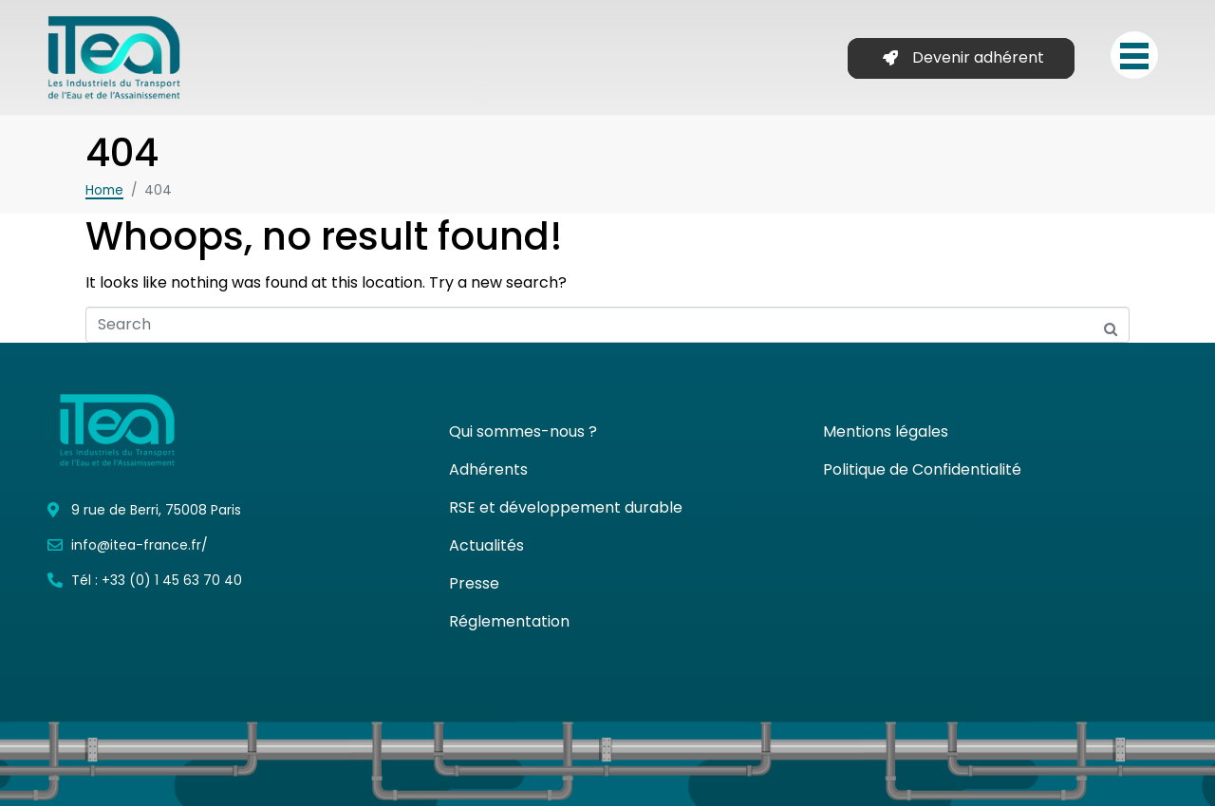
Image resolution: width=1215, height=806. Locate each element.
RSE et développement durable (565, 507)
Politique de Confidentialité (922, 469)
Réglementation (509, 621)
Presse (474, 583)
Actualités (486, 545)
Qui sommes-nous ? (523, 431)
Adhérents (488, 469)
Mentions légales (885, 431)
